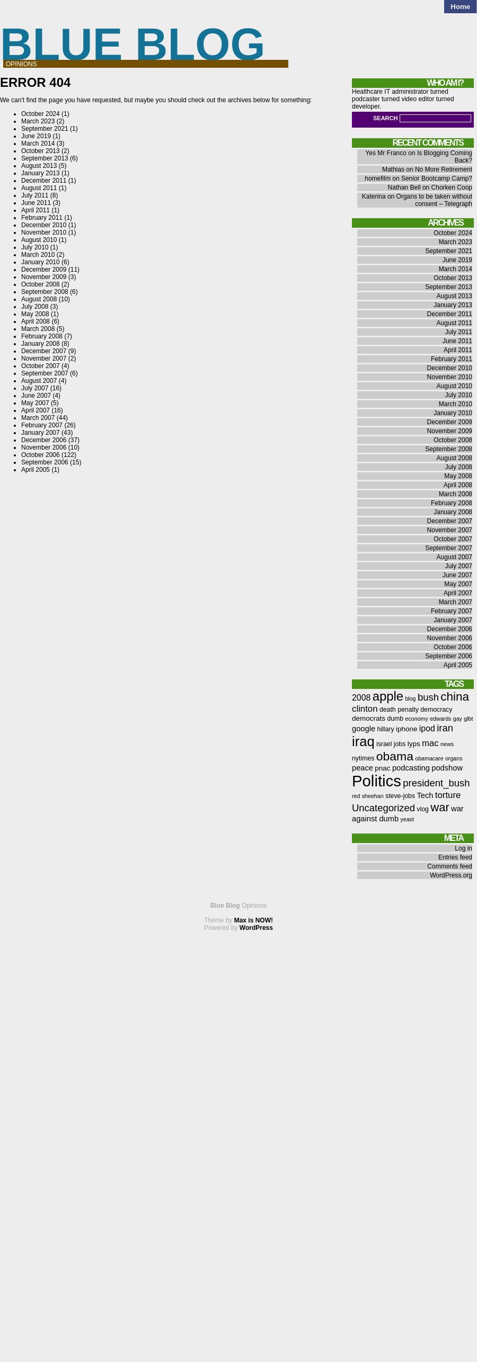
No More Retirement (443, 169)
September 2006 (44, 462)
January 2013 (40, 173)
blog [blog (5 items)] (410, 698)
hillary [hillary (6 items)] (385, 729)
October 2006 (40, 455)
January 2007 (40, 432)
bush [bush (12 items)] (428, 697)
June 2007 (36, 395)
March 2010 (38, 254)
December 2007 (43, 351)
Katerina (374, 196)
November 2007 (43, 358)
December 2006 (43, 440)
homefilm (378, 178)
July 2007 (34, 388)
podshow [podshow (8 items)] (447, 768)
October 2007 (40, 366)
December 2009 (43, 269)
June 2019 (36, 136)
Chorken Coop (451, 187)
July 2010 (34, 247)
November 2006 (43, 447)
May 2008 (35, 314)
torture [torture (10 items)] (448, 795)
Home (460, 7)
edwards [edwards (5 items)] (440, 718)
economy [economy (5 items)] (416, 718)
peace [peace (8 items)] (362, 768)
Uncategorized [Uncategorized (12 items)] (383, 807)
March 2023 (38, 121)
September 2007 (44, 373)
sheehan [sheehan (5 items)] (373, 796)
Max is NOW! (253, 920)
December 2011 (43, 180)
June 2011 (36, 203)
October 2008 (40, 284)
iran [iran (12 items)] (445, 727)
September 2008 (44, 291)
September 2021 (44, 128)
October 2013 (40, 151)
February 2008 (42, 336)
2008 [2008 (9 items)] (361, 697)
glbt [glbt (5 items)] (468, 718)
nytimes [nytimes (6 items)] (363, 758)
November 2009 (43, 277)
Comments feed (449, 866)
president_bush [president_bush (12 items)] (436, 782)
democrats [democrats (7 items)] (368, 718)
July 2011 (34, 195)
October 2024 (40, 114)
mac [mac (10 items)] (430, 743)
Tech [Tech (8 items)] (425, 795)
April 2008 (35, 321)
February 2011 (42, 217)
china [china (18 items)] (454, 696)
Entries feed (455, 857)
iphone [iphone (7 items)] (407, 729)
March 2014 (38, 143)
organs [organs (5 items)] (454, 758)
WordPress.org (451, 875)
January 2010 (40, 262)
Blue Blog (133, 44)
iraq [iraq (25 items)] (363, 741)
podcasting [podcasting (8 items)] (411, 768)
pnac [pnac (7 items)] (382, 768)
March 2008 (38, 329)
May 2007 (35, 403)
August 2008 (39, 299)
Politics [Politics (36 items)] (376, 781)
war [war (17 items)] (439, 807)
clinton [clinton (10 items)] (365, 709)
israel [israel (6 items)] (384, 744)
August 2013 (39, 165)
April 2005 (35, 469)
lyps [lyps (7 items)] (414, 744)
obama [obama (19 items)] (394, 756)
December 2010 (43, 225)
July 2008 (34, 306)
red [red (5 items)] (356, 796)
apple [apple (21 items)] (388, 696)
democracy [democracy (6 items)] (436, 709)
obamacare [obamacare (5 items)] (429, 758)
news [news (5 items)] (447, 744)
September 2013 (44, 158)
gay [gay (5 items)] (457, 718)
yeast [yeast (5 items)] (406, 819)
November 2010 (43, 232)
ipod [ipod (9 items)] (427, 728)
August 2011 (39, 188)
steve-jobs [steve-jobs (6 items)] (400, 796)
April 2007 (35, 410)
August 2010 (39, 240)
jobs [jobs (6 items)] (400, 744)
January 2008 (40, 343)
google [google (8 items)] (363, 728)
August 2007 (39, 380)
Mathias (393, 169)
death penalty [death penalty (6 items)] (399, 709)
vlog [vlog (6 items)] (423, 809)
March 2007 (38, 418)
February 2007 (42, 425)
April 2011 (35, 210)
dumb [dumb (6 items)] (395, 718)
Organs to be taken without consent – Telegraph (434, 200)
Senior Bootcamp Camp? (436, 178)
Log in (463, 848)
